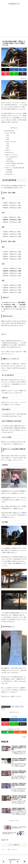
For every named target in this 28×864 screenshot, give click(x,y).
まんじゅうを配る (11, 165)
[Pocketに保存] (5, 74)
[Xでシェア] (5, 69)
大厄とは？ (8, 150)
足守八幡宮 (9, 172)
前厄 (8, 135)
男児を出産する (10, 161)
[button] (22, 74)
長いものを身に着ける (12, 156)
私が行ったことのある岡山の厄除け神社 (15, 167)
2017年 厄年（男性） (11, 133)
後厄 (8, 139)
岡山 (22, 706)
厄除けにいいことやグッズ (12, 154)
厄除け (18, 706)
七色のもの (9, 159)
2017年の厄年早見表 (9, 130)
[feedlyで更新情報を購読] (7, 732)
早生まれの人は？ (10, 152)
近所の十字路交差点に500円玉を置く (15, 163)
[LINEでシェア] (14, 74)
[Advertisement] (14, 22)
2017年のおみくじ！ (10, 174)
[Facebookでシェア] (14, 69)
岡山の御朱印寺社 (6, 706)
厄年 (13, 706)
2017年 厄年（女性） (11, 141)
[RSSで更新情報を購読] (20, 732)
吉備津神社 (9, 169)
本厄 (8, 137)
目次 (12, 127)
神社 (3, 708)
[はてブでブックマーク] (22, 69)
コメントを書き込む (14, 844)
